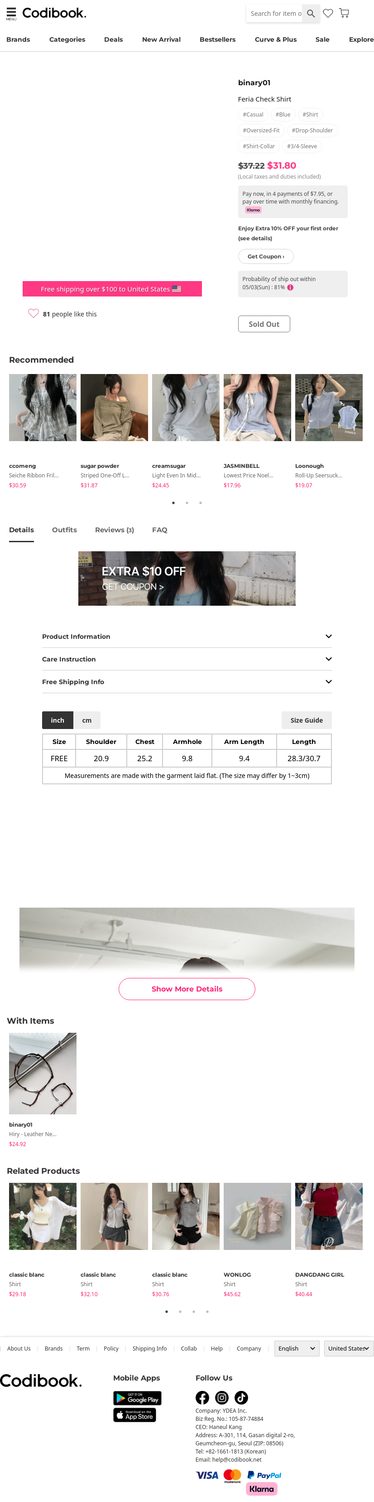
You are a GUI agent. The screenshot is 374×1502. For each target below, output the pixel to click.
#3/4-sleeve (302, 146)
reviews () (114, 529)
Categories (67, 39)
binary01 (254, 82)
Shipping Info (150, 1348)
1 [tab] (173, 502)
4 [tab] (207, 1311)
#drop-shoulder (312, 130)
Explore (361, 39)
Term (83, 1348)
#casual (253, 114)
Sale (323, 39)
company (249, 1348)
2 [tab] (187, 502)
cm (86, 720)
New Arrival (161, 39)
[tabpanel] (45, 432)
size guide (307, 720)
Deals (113, 39)
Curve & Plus (276, 39)
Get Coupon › (266, 256)
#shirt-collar (259, 146)
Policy (111, 1348)
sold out (264, 324)
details (21, 529)
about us (19, 1348)
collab (189, 1348)
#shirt (310, 114)
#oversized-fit (261, 130)
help (217, 1348)
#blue (283, 114)
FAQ (160, 529)
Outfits (64, 529)
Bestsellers (217, 39)
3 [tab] (200, 502)
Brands (18, 39)
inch (58, 720)
